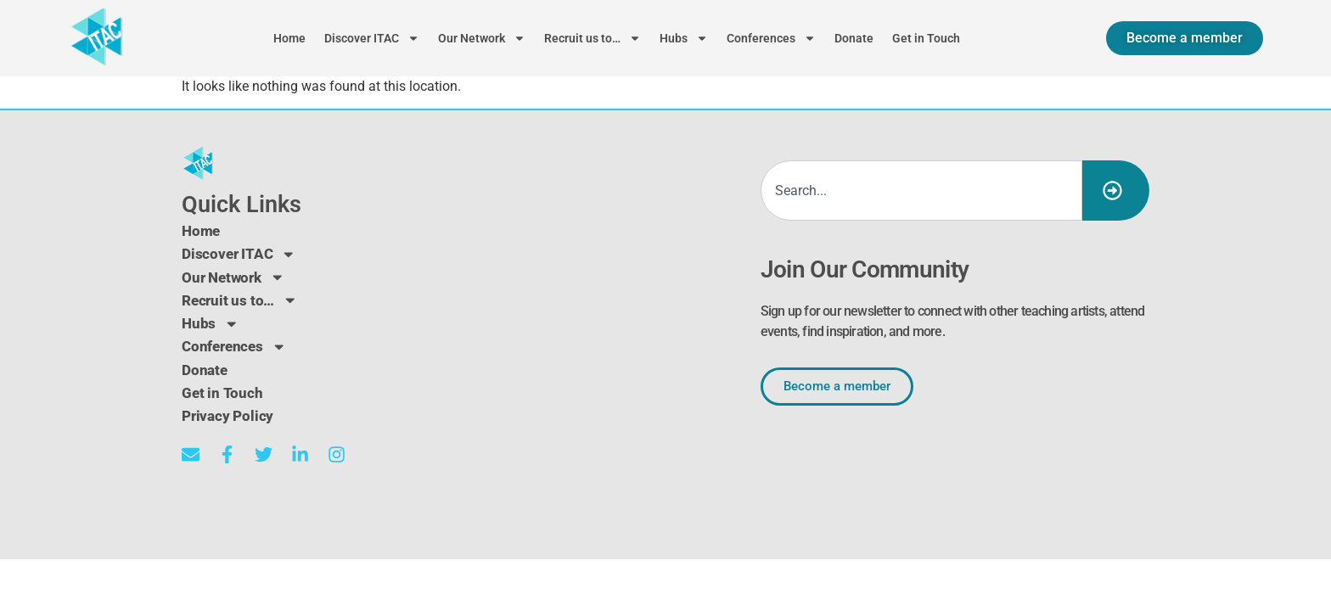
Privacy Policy (229, 414)
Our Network (481, 38)
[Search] (1115, 190)
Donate (853, 38)
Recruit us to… (592, 38)
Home (289, 38)
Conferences (771, 38)
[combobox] (921, 190)
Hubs (684, 38)
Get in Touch (926, 38)
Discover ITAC (371, 38)
